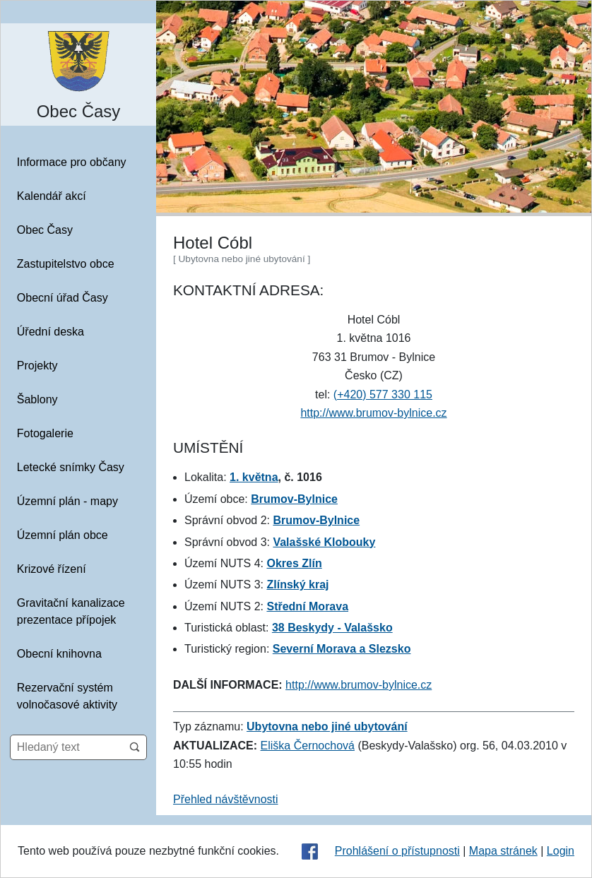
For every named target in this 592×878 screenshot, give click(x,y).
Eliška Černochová (308, 746)
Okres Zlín (293, 563)
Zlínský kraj (297, 585)
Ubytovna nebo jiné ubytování (327, 726)
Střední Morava (307, 606)
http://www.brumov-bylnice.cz (373, 413)
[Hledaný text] (67, 747)
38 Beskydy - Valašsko (332, 628)
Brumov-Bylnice (294, 499)
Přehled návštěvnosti (225, 799)
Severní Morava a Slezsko (342, 649)
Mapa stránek (503, 851)
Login (560, 851)
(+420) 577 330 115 (382, 394)
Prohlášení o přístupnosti (397, 851)
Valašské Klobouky (324, 542)
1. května (254, 477)
